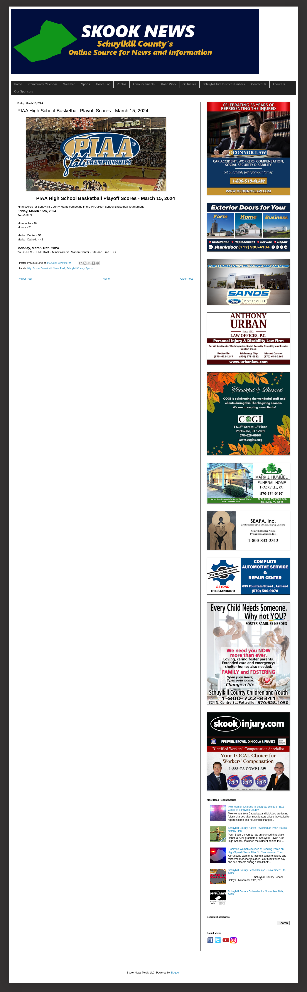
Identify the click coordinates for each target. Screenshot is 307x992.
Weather (69, 84)
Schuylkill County (75, 268)
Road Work (168, 84)
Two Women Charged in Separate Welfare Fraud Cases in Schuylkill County (256, 808)
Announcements (144, 84)
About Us (279, 84)
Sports (85, 84)
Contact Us (258, 84)
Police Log (103, 84)
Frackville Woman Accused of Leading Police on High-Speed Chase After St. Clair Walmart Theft (256, 851)
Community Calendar (42, 84)
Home (18, 84)
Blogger (175, 972)
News (56, 268)
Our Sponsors (23, 91)
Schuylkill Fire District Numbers (224, 84)
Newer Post (25, 278)
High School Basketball (39, 268)
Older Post (186, 278)
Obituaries (189, 84)
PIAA (63, 268)
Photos (121, 84)
